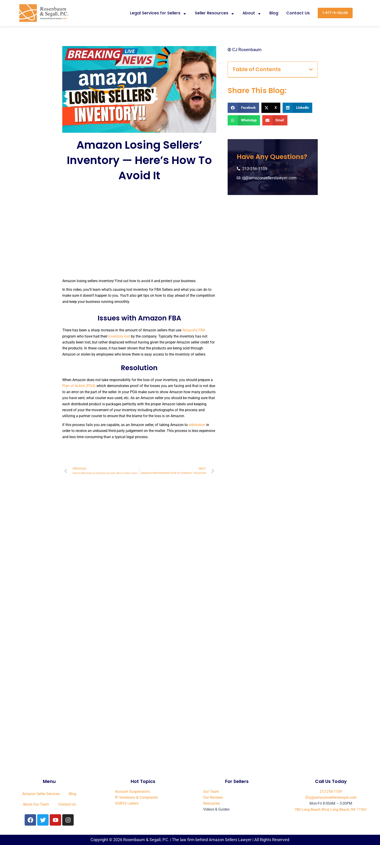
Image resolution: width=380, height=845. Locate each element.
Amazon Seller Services (41, 794)
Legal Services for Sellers (158, 13)
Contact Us (298, 13)
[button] (311, 69)
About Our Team (36, 804)
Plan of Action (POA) (79, 386)
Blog (273, 13)
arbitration (197, 425)
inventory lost (119, 336)
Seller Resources (215, 13)
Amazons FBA (193, 330)
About (251, 13)
